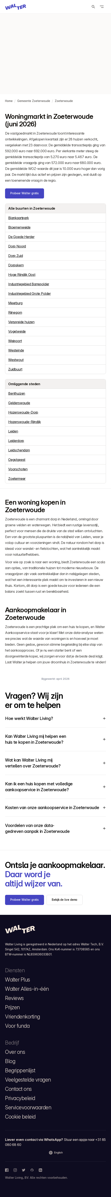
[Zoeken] (93, 7)
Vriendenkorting (22, 1016)
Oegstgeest (16, 460)
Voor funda (17, 1026)
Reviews (14, 998)
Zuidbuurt (15, 369)
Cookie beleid (20, 1117)
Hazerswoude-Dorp (23, 412)
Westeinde (16, 350)
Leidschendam (19, 450)
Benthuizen (16, 393)
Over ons (15, 1052)
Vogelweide (17, 331)
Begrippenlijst (20, 1070)
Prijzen (12, 1007)
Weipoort (15, 341)
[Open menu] (102, 7)
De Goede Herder (21, 237)
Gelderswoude (19, 403)
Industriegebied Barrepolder (28, 284)
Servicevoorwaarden (28, 1107)
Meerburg (15, 303)
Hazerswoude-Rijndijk (24, 422)
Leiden (13, 431)
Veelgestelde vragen (28, 1080)
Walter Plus (17, 979)
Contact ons (18, 1089)
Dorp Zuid (15, 256)
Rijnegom (15, 312)
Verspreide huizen (21, 322)
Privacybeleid (20, 1098)
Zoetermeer (16, 478)
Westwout (16, 360)
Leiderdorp (16, 441)
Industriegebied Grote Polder (29, 293)
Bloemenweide (19, 227)
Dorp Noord (17, 246)
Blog (10, 1061)
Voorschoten (18, 469)
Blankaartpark (18, 218)
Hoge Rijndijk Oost (21, 274)
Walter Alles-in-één (27, 989)
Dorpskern (16, 265)
